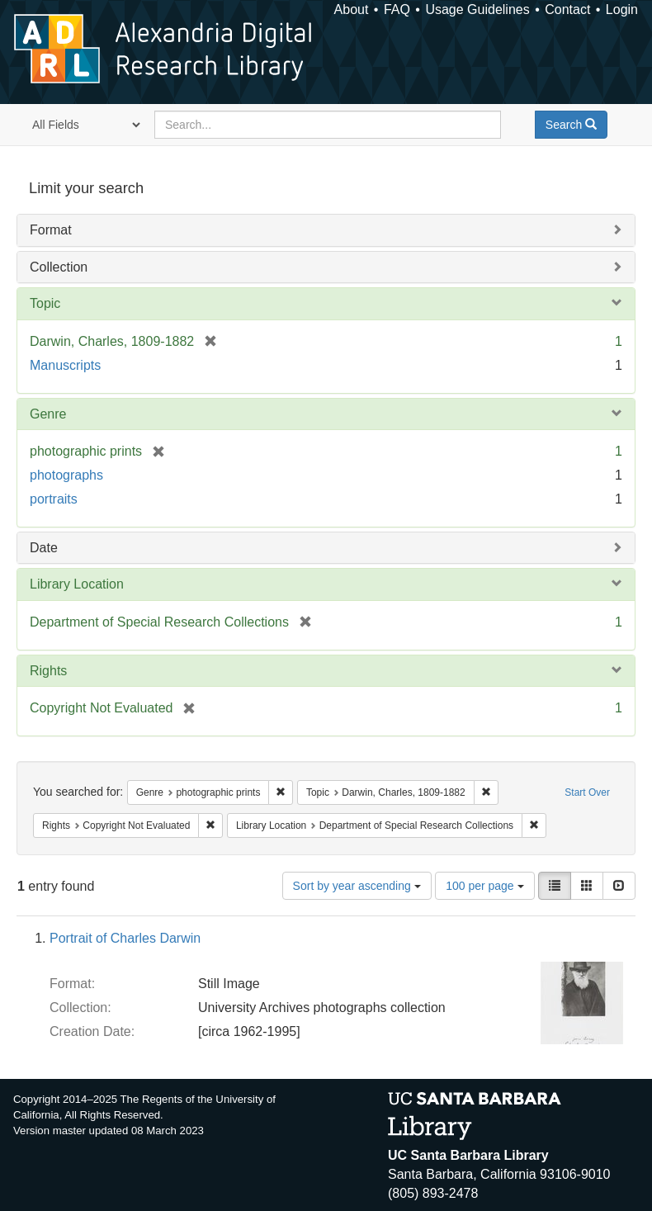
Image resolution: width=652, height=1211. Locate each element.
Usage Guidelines (477, 9)
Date (44, 548)
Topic (45, 303)
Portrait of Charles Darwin (125, 938)
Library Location (77, 584)
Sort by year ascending (357, 885)
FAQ (397, 9)
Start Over (587, 792)
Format (51, 230)
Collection (58, 267)
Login (622, 9)
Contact (567, 9)
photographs (66, 475)
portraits (54, 499)
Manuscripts (65, 365)
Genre (48, 414)
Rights (48, 671)
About (351, 9)
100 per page (484, 885)
